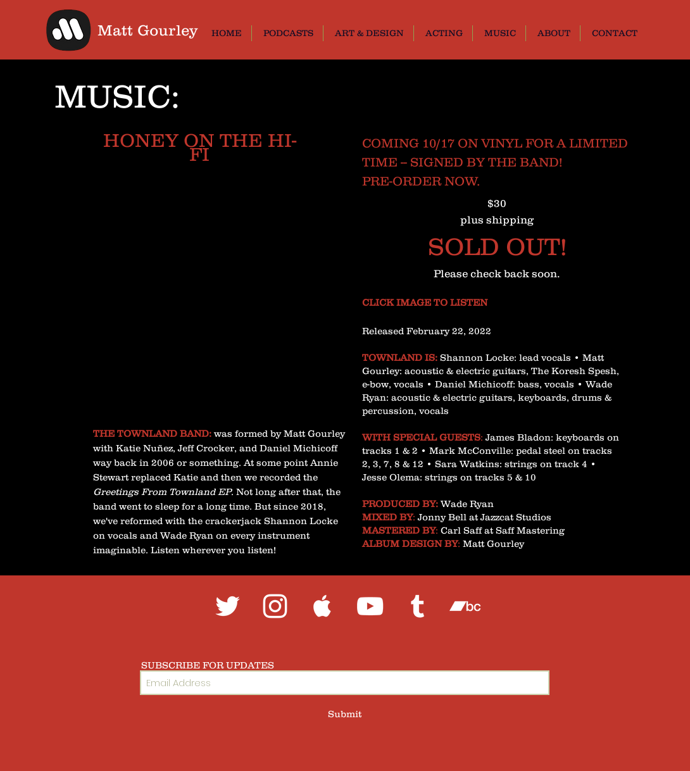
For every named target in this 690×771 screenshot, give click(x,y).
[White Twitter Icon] (227, 606)
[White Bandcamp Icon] (465, 606)
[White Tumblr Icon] (417, 606)
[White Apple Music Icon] (322, 606)
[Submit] (344, 714)
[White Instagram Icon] (275, 606)
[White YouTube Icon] (370, 606)
